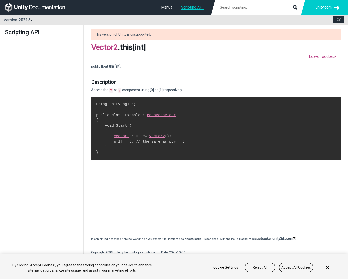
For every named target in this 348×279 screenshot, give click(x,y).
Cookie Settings (225, 267)
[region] (174, 266)
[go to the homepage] (38, 7)
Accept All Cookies (296, 267)
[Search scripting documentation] (258, 7)
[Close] (327, 267)
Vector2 (104, 47)
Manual (167, 7)
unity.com (324, 7)
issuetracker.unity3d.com (272, 238)
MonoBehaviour (161, 114)
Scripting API (192, 7)
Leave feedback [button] (323, 56)
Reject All (260, 267)
